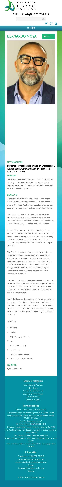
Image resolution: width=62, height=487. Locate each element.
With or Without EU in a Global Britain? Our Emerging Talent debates (31, 445)
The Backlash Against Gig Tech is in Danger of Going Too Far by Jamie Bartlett (31, 431)
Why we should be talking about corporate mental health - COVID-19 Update (31, 416)
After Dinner (33, 388)
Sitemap (31, 471)
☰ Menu (31, 28)
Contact (31, 465)
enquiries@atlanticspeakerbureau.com (31, 462)
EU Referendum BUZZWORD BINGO (31, 424)
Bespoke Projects (33, 400)
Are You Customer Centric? (31, 421)
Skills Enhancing (33, 396)
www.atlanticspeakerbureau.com (31, 459)
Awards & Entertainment (33, 391)
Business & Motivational (33, 394)
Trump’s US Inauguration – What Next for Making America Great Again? (31, 439)
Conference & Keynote (33, 385)
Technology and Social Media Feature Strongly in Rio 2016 (31, 427)
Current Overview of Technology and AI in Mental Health (31, 412)
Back (48, 37)
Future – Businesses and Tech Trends (31, 409)
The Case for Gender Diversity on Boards (31, 435)
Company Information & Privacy (31, 468)
